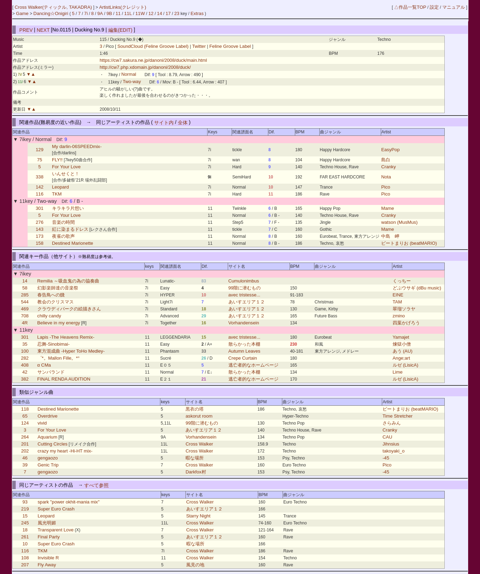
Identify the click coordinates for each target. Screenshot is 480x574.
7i (86, 13)
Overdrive (47, 416)
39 (25, 465)
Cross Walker (199, 444)
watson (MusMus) (399, 222)
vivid (41, 423)
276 (39, 222)
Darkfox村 (196, 471)
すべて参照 (96, 485)
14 (159, 13)
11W (140, 13)
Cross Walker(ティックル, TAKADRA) (54, 7)
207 (25, 564)
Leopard (60, 187)
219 (25, 509)
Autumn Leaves (244, 351)
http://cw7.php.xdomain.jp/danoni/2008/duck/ (145, 67)
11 (118, 13)
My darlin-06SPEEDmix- (77, 146)
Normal (128, 74)
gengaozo (47, 458)
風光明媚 (47, 522)
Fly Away (47, 564)
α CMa (44, 365)
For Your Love (66, 166)
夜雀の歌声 (63, 236)
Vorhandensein (243, 322)
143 (39, 229)
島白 (385, 159)
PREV (25, 29)
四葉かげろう (406, 322)
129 (39, 149)
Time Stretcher (398, 416)
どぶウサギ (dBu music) (417, 287)
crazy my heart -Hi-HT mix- (64, 451)
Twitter (199, 46)
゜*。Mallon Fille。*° (58, 358)
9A (100, 13)
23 (177, 13)
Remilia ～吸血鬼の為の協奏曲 (68, 281)
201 (25, 444)
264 (25, 437)
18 (25, 529)
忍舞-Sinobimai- (53, 344)
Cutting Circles (52, 444)
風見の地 (195, 564)
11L (128, 13)
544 (25, 301)
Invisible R (48, 557)
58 (25, 287)
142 (39, 187)
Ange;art (401, 358)
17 (168, 13)
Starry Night (198, 515)
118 (25, 409)
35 (25, 344)
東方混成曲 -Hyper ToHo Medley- (71, 351)
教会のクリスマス (55, 301)
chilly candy (49, 315)
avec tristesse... (244, 294)
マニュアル (453, 7)
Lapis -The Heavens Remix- (65, 337)
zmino (399, 315)
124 (25, 423)
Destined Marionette (72, 243)
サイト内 (164, 122)
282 (25, 358)
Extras (196, 13)
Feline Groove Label (230, 46)
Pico (385, 187)
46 (25, 458)
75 (39, 159)
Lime (398, 372)
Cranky (388, 166)
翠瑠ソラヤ (404, 308)
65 (25, 416)
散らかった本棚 (244, 344)
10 (25, 543)
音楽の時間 (63, 222)
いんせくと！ (65, 173)
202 (25, 451)
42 (25, 372)
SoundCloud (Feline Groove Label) (153, 46)
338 (39, 176)
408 (25, 365)
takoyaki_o (394, 451)
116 (39, 194)
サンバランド (51, 372)
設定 (434, 7)
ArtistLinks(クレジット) (122, 7)
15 (25, 515)
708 (25, 315)
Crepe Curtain (242, 358)
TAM (397, 301)
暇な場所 (195, 458)
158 (39, 243)
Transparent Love (56, 529)
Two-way (132, 81)
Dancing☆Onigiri (52, 13)
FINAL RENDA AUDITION (63, 379)
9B (109, 13)
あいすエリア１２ (246, 301)
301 (39, 208)
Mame (387, 208)
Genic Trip (47, 465)
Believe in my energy (58, 322)
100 (25, 351)
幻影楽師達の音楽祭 (57, 287)
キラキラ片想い (68, 208)
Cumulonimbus (243, 281)
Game (23, 13)
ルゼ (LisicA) (406, 365)
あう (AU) (403, 351)
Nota (386, 176)
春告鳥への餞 (51, 294)
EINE (398, 294)
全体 (183, 122)
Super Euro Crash (56, 509)
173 (39, 236)
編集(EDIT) (120, 29)
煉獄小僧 (402, 344)
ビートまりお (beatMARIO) (409, 243)
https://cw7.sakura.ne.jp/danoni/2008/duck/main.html (153, 60)
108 (25, 557)
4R (25, 322)
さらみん (392, 423)
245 (25, 522)
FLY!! (57, 159)
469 (25, 308)
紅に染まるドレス (70, 229)
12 (151, 13)
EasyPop (390, 149)
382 (25, 379)
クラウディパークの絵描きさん (69, 308)
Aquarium (47, 437)
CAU (387, 437)
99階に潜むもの (244, 287)
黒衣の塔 (195, 409)
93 (25, 502)
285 (25, 294)
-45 (386, 458)
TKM (57, 194)
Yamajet (401, 337)
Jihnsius (391, 444)
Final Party (49, 536)
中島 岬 (390, 236)
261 (25, 536)
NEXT (43, 29)
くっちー (402, 281)
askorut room (199, 416)
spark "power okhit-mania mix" (69, 502)
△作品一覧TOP (410, 7)
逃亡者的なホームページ (253, 365)
